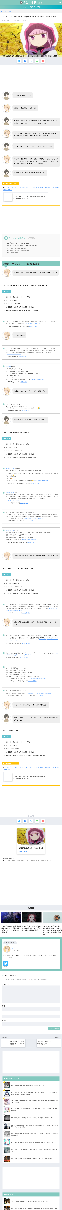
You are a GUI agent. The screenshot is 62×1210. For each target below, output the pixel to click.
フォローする (22, 851)
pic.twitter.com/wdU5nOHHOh (14, 610)
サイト (4, 1021)
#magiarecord (48, 639)
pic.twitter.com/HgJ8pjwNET (37, 518)
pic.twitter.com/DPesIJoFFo (13, 500)
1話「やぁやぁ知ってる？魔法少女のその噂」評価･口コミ (23, 246)
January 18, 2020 (24, 657)
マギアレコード (46, 861)
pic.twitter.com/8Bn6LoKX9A (41, 481)
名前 (3, 1006)
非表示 (31, 239)
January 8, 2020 (33, 326)
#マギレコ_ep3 (13, 655)
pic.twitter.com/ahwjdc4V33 (37, 379)
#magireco (30, 693)
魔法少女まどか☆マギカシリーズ (18, 861)
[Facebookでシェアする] (25, 61)
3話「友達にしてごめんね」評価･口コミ (18, 251)
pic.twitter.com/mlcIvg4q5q (16, 641)
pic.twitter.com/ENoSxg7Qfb (39, 678)
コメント (5, 985)
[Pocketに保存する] (43, 61)
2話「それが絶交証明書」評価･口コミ (17, 248)
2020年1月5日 (24, 382)
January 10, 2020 (23, 357)
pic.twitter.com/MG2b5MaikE (25, 655)
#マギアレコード (10, 469)
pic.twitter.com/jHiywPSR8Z (29, 540)
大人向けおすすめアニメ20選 (31, 7)
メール (4, 1014)
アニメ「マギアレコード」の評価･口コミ (17, 243)
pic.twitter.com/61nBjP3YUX (33, 323)
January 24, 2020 (26, 613)
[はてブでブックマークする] (31, 61)
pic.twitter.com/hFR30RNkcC (13, 354)
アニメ (13, 858)
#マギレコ (8, 366)
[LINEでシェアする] (37, 61)
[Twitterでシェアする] (19, 61)
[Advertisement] (31, 78)
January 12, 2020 (35, 483)
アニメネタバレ (34, 861)
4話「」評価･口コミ (12, 253)
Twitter (5, 967)
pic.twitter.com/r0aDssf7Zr (46, 693)
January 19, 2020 (25, 643)
